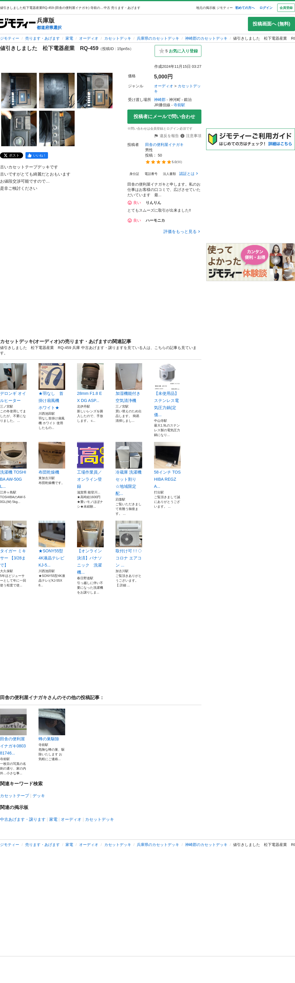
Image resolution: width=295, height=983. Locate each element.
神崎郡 (160, 99)
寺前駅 (179, 105)
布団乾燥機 (52, 458)
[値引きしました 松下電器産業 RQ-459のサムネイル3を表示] (95, 91)
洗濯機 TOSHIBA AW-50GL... (13, 465)
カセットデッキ (117, 38)
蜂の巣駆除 (52, 725)
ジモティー (9, 38)
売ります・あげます (42, 38)
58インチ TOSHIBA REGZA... (167, 465)
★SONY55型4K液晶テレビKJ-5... (52, 544)
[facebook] (36, 155)
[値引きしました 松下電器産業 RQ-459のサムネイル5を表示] (57, 128)
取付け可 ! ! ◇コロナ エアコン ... (129, 544)
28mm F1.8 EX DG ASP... (90, 383)
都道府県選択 (49, 27)
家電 (69, 38)
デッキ (39, 795)
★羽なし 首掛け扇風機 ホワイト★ (52, 386)
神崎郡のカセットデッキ (206, 38)
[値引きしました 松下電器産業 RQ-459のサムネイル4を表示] (19, 128)
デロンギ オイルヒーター (13, 383)
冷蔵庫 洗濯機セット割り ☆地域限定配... (129, 469)
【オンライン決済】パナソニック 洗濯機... (90, 548)
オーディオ (88, 38)
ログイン (265, 7)
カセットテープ (14, 795)
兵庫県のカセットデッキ (158, 38)
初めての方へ (245, 7)
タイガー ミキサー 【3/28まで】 (13, 544)
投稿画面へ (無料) (271, 23)
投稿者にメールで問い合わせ (164, 116)
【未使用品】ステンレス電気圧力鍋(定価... (167, 390)
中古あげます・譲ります (23, 819)
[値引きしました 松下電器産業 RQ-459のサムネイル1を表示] (19, 91)
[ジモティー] (18, 23)
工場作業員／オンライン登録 (90, 465)
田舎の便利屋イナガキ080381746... (13, 732)
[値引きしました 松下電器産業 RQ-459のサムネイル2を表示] (57, 91)
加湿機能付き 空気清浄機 (129, 383)
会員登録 (286, 7)
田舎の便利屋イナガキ (164, 144)
